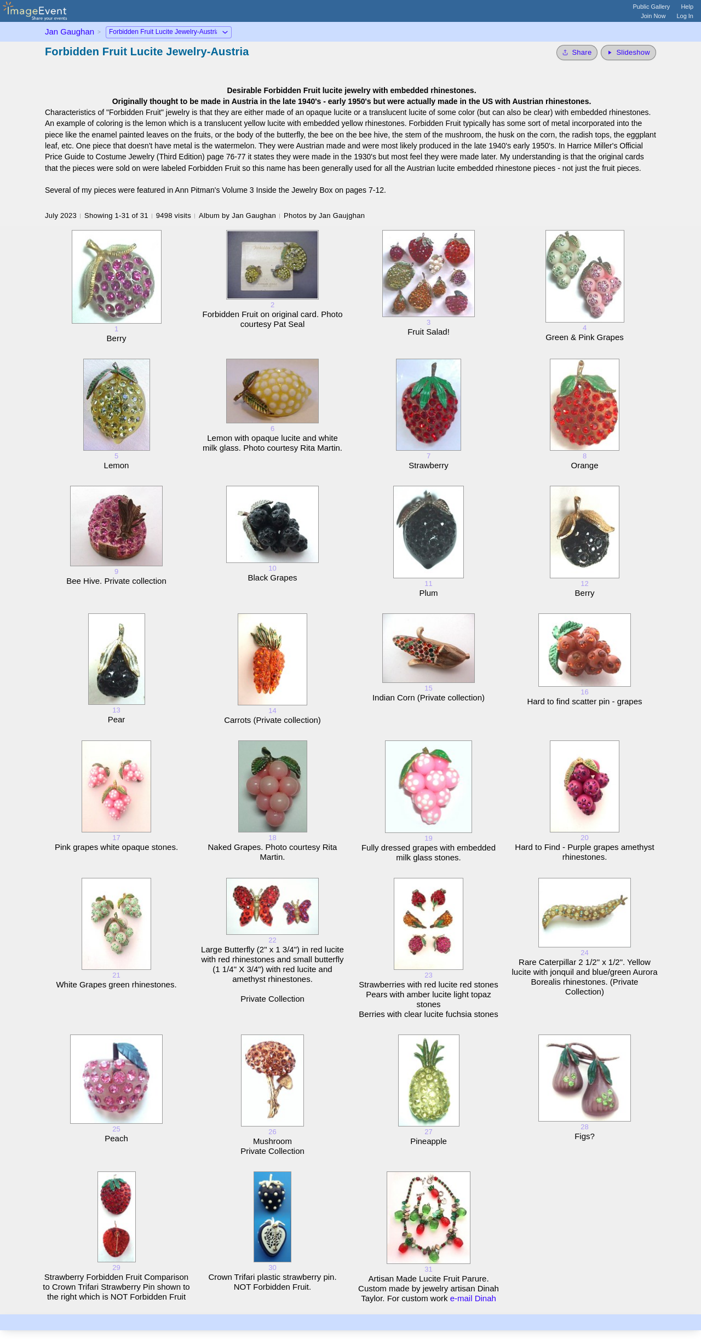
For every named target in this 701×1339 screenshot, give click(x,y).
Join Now (653, 16)
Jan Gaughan (69, 31)
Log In (684, 16)
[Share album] (576, 52)
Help (687, 6)
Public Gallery (651, 6)
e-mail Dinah (473, 1298)
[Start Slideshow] (628, 52)
